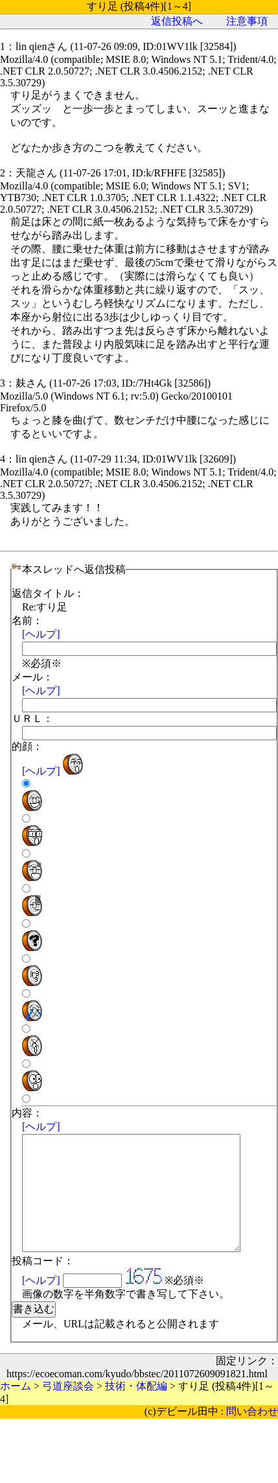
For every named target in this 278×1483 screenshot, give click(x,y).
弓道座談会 (68, 1409)
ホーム (15, 1409)
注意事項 (247, 21)
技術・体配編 (136, 1409)
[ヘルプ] (41, 634)
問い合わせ (252, 1434)
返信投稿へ (177, 21)
